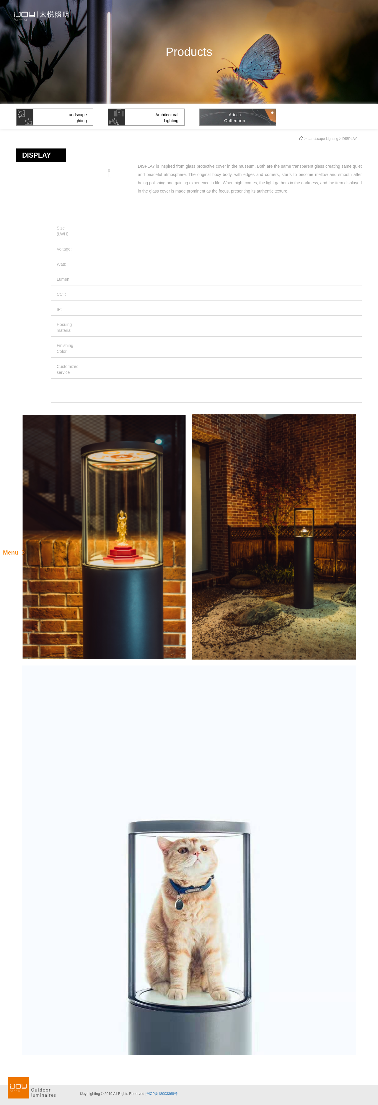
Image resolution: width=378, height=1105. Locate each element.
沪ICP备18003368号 (161, 1094)
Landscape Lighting (322, 139)
